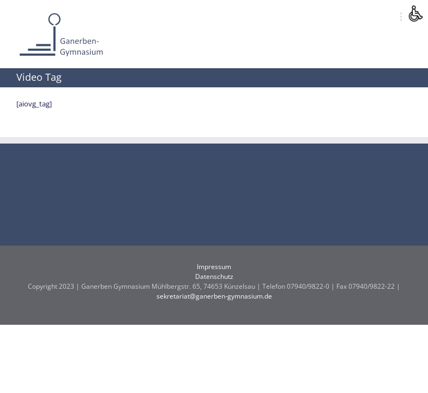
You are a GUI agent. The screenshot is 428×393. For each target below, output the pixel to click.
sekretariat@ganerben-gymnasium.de (214, 296)
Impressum (214, 266)
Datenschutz (214, 276)
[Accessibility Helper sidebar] (415, 13)
